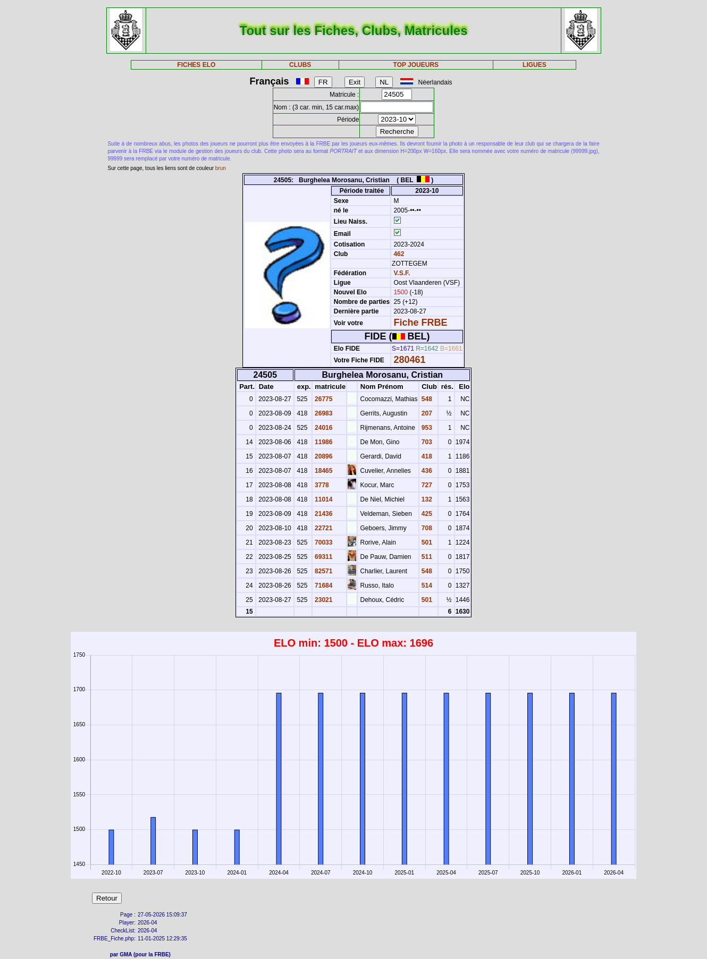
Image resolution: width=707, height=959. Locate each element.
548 (426, 399)
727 (426, 485)
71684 (323, 585)
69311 (323, 557)
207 (426, 413)
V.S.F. (401, 273)
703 (426, 442)
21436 (323, 513)
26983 (323, 413)
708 (426, 528)
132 (426, 499)
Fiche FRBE (420, 322)
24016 (323, 427)
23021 (323, 600)
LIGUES (534, 65)
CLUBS (300, 65)
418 (426, 456)
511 (426, 557)
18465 (323, 470)
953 (426, 427)
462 (398, 254)
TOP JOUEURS (416, 65)
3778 (321, 485)
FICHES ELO (196, 65)
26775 (323, 399)
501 (426, 542)
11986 (323, 442)
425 (426, 513)
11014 (323, 499)
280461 (409, 359)
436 (426, 470)
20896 (323, 456)
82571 (323, 571)
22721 (323, 528)
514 (426, 585)
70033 (323, 542)
